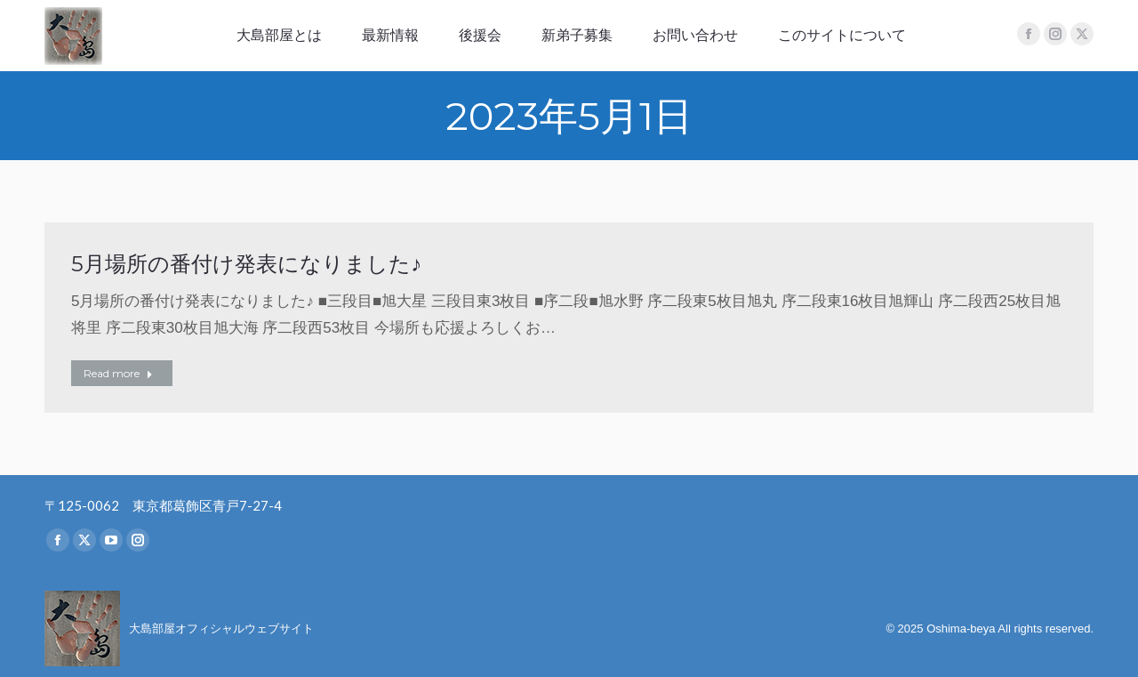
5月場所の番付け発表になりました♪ (246, 264)
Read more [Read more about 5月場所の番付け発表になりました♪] (118, 373)
